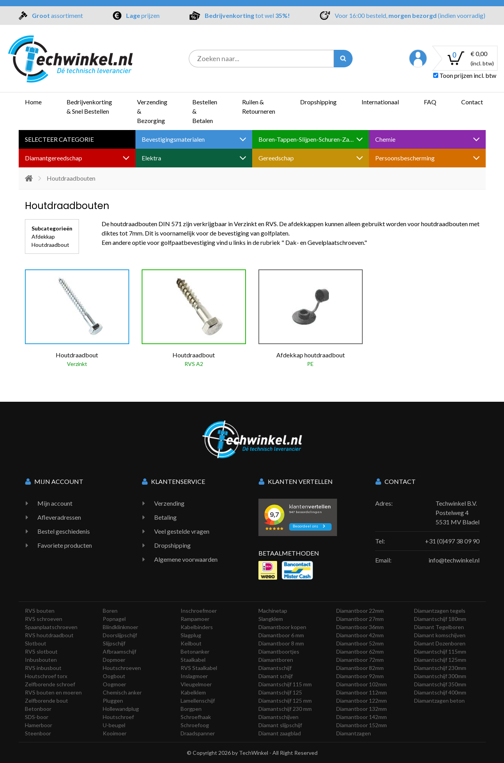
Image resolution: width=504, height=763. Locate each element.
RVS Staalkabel (199, 668)
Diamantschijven (278, 717)
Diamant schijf (275, 676)
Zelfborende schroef (50, 684)
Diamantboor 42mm (360, 635)
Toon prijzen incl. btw (464, 75)
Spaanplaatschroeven (51, 627)
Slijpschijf (114, 643)
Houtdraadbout (50, 244)
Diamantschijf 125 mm (285, 700)
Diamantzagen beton (439, 700)
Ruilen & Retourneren (258, 106)
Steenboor (38, 733)
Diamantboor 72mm (360, 659)
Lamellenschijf (198, 700)
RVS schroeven (43, 618)
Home (33, 101)
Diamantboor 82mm (360, 668)
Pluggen (113, 700)
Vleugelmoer (196, 684)
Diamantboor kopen (282, 627)
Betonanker (195, 651)
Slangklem (270, 618)
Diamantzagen (353, 733)
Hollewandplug (121, 708)
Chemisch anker (122, 692)
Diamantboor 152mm (361, 725)
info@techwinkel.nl (453, 560)
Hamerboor (38, 725)
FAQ (430, 101)
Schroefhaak (196, 717)
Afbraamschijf (119, 651)
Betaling (165, 517)
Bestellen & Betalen (204, 111)
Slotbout (35, 643)
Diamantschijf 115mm (440, 651)
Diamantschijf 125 (280, 692)
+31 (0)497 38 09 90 (452, 541)
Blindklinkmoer (120, 627)
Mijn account (54, 503)
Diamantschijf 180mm (440, 618)
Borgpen (191, 708)
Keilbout (191, 643)
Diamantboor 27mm (360, 618)
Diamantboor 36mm (360, 627)
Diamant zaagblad (279, 733)
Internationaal (380, 101)
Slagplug (191, 635)
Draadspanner (198, 733)
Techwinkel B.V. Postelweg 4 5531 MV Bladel (457, 512)
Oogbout (114, 676)
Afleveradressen (59, 517)
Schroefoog (195, 725)
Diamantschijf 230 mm (285, 708)
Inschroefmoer (199, 610)
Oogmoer (114, 684)
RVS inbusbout (43, 668)
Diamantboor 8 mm (281, 643)
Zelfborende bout (46, 700)
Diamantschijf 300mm (440, 676)
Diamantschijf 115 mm (285, 684)
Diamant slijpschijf (280, 725)
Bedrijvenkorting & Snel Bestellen (89, 106)
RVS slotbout (41, 651)
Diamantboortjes (278, 651)
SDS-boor (36, 717)
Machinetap (272, 610)
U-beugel (114, 725)
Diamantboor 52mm (360, 643)
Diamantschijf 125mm (440, 659)
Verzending (169, 503)
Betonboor (38, 708)
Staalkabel (193, 659)
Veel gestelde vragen (181, 531)
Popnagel (114, 618)
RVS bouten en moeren (53, 692)
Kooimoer (114, 733)
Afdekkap (43, 236)
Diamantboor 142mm (361, 717)
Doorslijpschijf (120, 635)
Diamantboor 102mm (361, 684)
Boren (110, 610)
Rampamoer (195, 618)
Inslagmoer (194, 676)
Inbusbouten (41, 659)
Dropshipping (318, 101)
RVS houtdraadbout (49, 635)
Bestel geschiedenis (63, 531)
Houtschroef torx (46, 676)
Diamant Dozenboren (439, 643)
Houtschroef (118, 717)
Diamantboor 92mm (360, 676)
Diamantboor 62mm (360, 651)
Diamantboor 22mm (360, 610)
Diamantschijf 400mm (440, 692)
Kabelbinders (197, 627)
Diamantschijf (275, 668)
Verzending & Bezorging (152, 111)
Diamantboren (275, 659)
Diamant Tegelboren (439, 627)
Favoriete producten (64, 545)
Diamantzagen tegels (439, 610)
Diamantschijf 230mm (440, 668)
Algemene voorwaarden (186, 559)
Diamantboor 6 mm (281, 635)
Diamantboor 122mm (361, 700)
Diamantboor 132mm (361, 708)
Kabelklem (193, 692)
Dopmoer (114, 659)
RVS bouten (39, 610)
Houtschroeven (122, 668)
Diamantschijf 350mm (440, 684)
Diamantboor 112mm (361, 692)
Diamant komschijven (439, 635)
